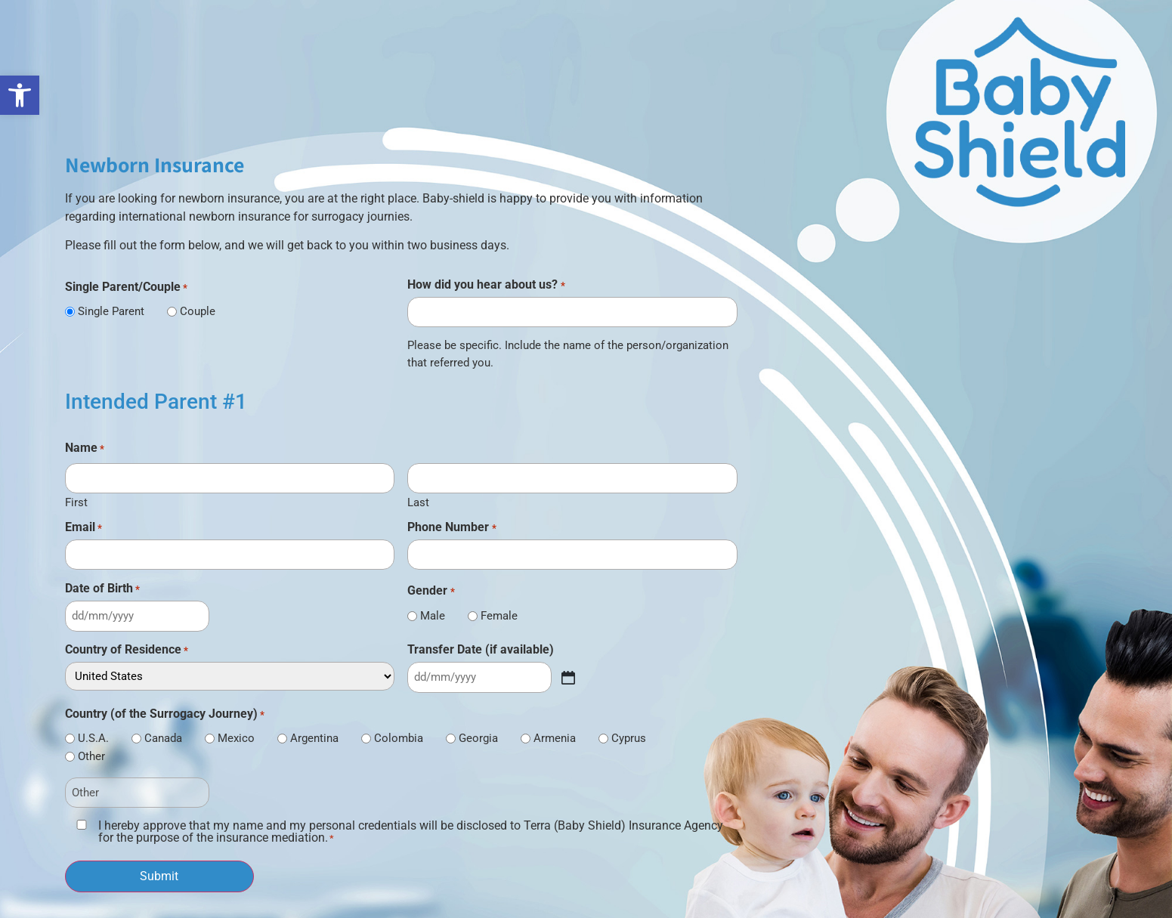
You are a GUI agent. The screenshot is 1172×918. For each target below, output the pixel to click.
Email (83, 527)
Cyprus (628, 738)
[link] (19, 95)
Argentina (314, 738)
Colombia (398, 738)
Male (432, 616)
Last (418, 502)
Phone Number (451, 527)
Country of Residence (126, 650)
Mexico (236, 738)
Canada (163, 738)
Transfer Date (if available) (480, 650)
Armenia (554, 738)
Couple (197, 311)
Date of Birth (102, 589)
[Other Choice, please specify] (137, 792)
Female (499, 616)
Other (91, 756)
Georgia (478, 738)
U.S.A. (93, 738)
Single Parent (111, 311)
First (76, 502)
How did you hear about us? (485, 285)
